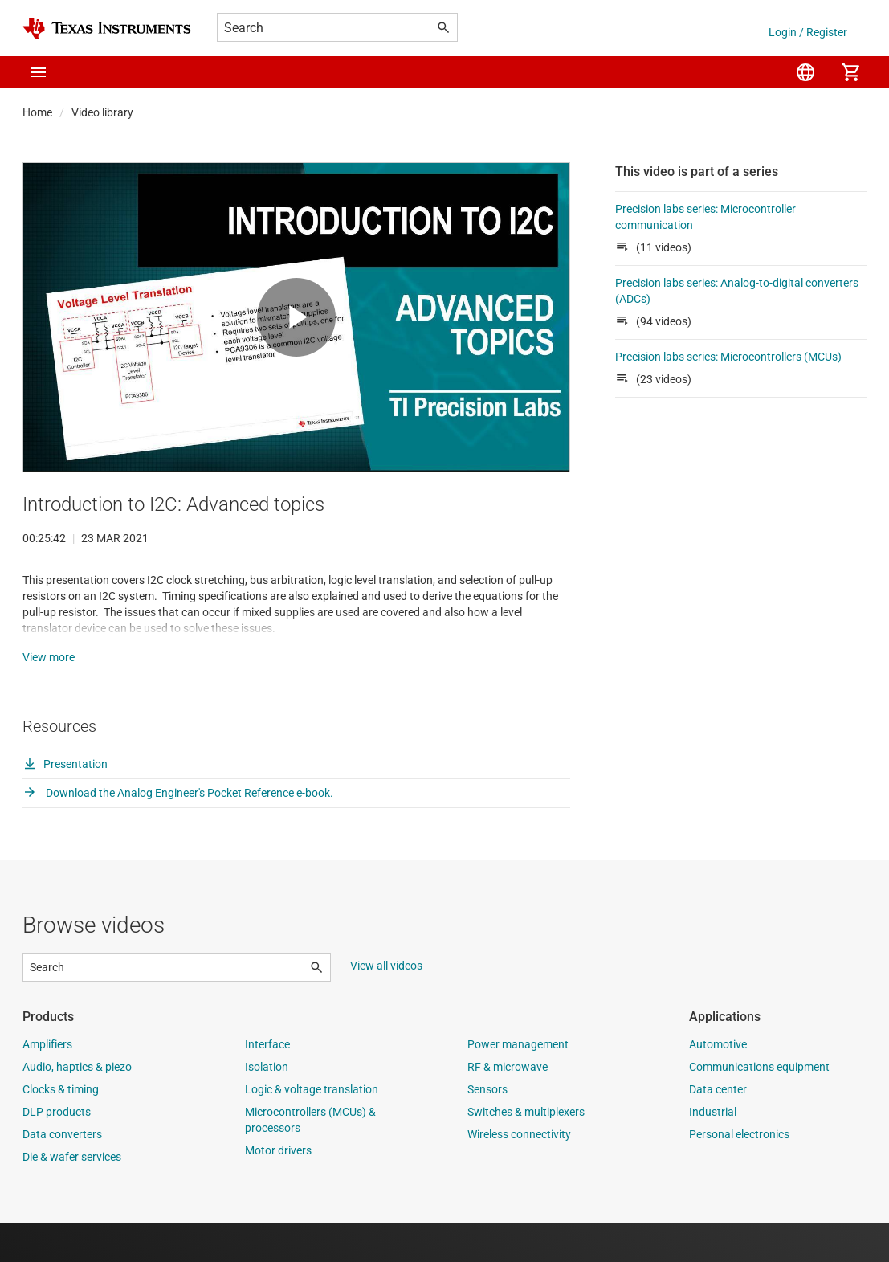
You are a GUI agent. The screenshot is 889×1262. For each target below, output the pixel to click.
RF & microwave (507, 1106)
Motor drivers (278, 1189)
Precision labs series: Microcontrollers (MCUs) (728, 356)
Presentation (65, 803)
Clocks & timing (60, 1128)
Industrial (712, 1151)
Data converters (62, 1173)
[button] (38, 72)
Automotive (718, 1083)
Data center (718, 1128)
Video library (102, 112)
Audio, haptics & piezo (77, 1106)
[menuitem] (805, 72)
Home (37, 112)
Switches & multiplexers (526, 1151)
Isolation (266, 1106)
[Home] (106, 28)
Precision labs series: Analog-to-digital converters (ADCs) (736, 290)
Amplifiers (47, 1083)
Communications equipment (759, 1106)
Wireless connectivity (519, 1173)
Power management (518, 1083)
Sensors (487, 1128)
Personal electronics (739, 1173)
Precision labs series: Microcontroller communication (705, 216)
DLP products (56, 1151)
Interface (267, 1083)
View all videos (386, 1005)
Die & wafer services (71, 1196)
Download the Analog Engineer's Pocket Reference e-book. (177, 832)
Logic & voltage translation (311, 1128)
